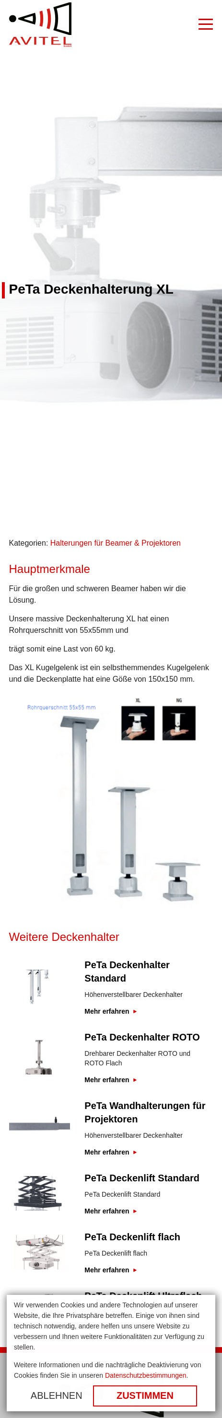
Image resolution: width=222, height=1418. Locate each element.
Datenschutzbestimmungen (146, 1375)
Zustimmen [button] (145, 1395)
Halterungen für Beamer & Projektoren (115, 543)
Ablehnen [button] (56, 1395)
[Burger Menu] (205, 25)
